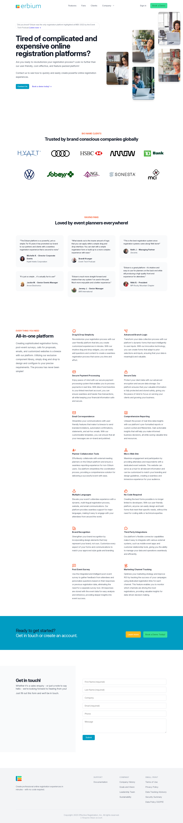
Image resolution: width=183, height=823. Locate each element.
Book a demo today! (42, 86)
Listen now (35, 28)
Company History (127, 782)
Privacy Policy (151, 787)
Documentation (101, 782)
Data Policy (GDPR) (154, 802)
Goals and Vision (127, 787)
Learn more (133, 634)
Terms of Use (151, 782)
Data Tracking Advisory (156, 792)
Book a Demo (158, 5)
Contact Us (22, 86)
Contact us (21, 73)
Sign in (143, 5)
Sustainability (125, 797)
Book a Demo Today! (155, 634)
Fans (83, 5)
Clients (94, 5)
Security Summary (153, 797)
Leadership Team (127, 792)
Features (72, 5)
